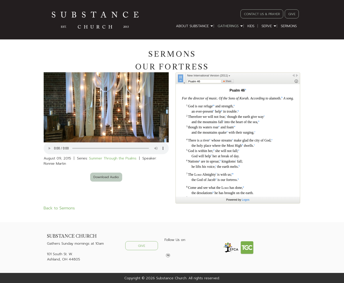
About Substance (192, 26)
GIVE (292, 14)
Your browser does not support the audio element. (106, 148)
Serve (267, 26)
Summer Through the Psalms (112, 158)
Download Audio (106, 177)
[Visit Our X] (175, 250)
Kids (250, 26)
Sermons (289, 26)
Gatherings (228, 26)
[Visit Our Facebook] (168, 250)
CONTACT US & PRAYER (262, 14)
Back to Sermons (59, 208)
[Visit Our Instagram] (182, 250)
